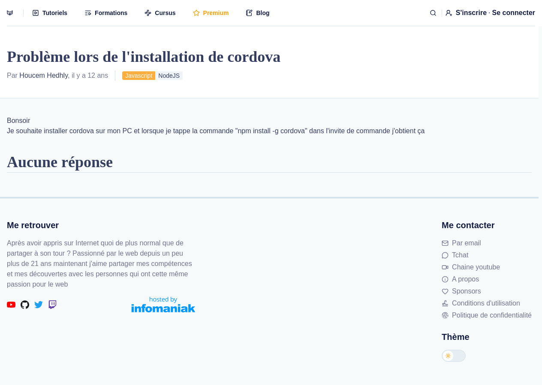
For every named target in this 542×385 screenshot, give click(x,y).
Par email (461, 243)
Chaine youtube (471, 267)
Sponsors (461, 291)
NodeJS (169, 75)
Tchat (455, 255)
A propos (460, 279)
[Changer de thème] (454, 356)
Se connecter (513, 12)
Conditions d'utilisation (481, 303)
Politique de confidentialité (487, 315)
